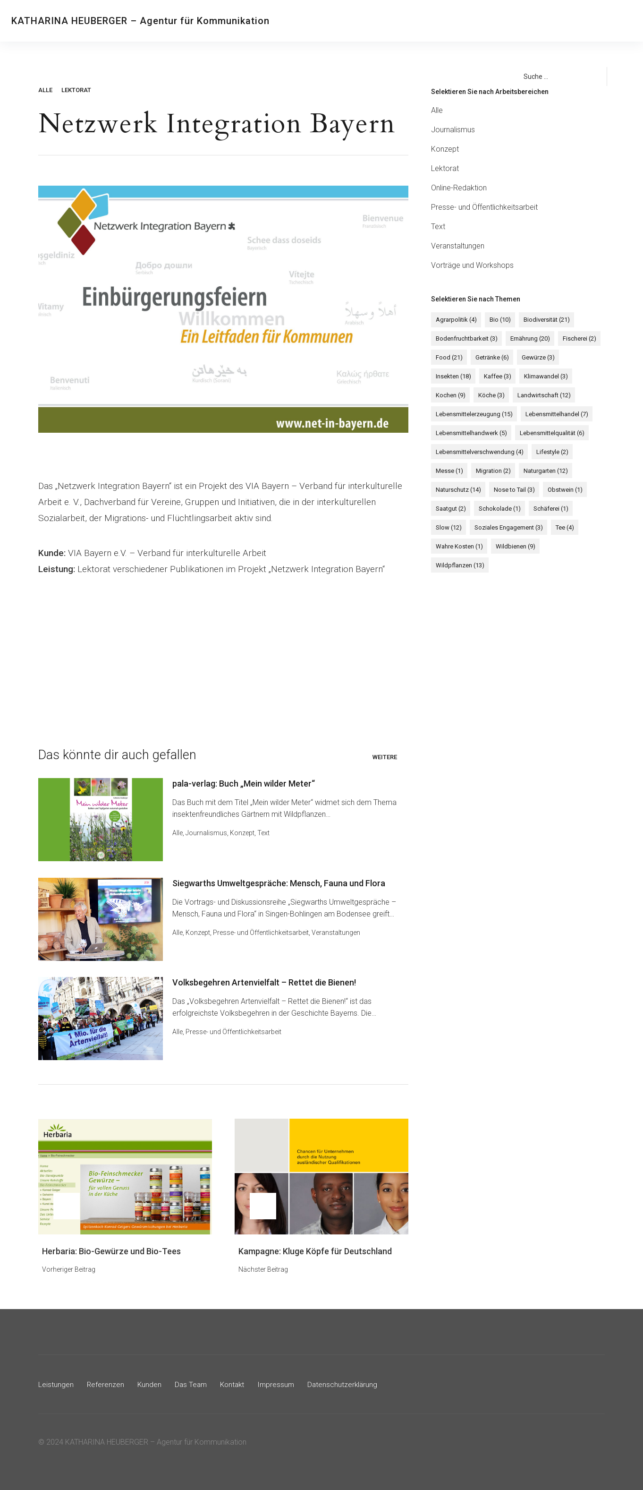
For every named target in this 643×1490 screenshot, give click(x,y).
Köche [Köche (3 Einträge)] (489, 395)
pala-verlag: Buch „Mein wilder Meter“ (245, 783)
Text (265, 833)
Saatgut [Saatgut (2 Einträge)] (450, 509)
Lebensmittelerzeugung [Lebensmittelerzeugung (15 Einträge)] (473, 414)
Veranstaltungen (337, 931)
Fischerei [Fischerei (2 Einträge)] (575, 339)
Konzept (244, 833)
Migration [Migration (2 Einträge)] (491, 471)
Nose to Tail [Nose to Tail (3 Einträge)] (512, 490)
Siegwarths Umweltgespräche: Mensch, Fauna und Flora (280, 882)
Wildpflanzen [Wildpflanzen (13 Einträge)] (568, 546)
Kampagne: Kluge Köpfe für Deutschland (315, 1248)
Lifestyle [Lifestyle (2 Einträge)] (550, 452)
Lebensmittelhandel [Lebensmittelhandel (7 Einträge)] (554, 414)
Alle (45, 90)
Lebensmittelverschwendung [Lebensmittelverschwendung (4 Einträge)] (479, 452)
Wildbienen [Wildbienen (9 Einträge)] (513, 546)
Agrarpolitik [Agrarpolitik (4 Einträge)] (455, 320)
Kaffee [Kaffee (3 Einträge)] (495, 376)
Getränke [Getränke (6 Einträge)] (490, 357)
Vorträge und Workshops (472, 265)
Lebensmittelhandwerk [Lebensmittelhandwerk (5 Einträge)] (470, 433)
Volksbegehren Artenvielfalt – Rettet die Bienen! (266, 980)
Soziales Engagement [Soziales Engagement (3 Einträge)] (506, 527)
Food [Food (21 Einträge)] (448, 357)
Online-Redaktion (459, 187)
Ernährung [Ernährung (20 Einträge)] (528, 339)
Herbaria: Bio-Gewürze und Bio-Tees (111, 1248)
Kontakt (478, 21)
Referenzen (362, 21)
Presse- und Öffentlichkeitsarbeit (263, 931)
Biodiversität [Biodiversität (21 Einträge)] (543, 320)
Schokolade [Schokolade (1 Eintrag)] (497, 509)
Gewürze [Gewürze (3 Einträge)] (534, 357)
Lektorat (76, 90)
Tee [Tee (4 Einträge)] (561, 527)
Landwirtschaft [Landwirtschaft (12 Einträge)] (540, 395)
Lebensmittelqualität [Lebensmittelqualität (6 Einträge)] (549, 433)
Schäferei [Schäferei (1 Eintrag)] (547, 509)
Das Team (440, 21)
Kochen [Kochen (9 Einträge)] (450, 395)
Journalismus (208, 833)
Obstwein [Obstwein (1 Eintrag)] (561, 490)
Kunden (402, 21)
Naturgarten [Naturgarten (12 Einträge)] (542, 471)
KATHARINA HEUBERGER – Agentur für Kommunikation (140, 20)
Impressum (280, 1381)
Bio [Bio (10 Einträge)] (497, 320)
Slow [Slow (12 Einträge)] (448, 527)
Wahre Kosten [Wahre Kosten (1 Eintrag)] (458, 546)
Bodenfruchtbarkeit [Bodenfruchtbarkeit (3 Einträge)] (466, 339)
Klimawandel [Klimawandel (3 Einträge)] (542, 376)
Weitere (384, 757)
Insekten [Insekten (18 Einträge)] (452, 376)
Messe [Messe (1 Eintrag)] (448, 471)
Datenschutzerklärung (348, 1381)
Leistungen (316, 21)
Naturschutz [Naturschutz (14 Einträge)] (457, 490)
